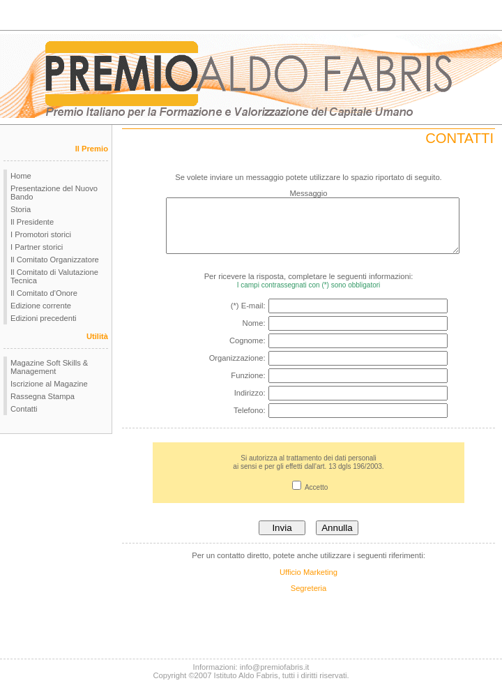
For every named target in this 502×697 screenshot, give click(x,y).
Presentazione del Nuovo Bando (54, 192)
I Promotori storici (40, 234)
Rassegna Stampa (42, 396)
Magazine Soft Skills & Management (49, 367)
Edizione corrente (40, 305)
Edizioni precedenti (43, 318)
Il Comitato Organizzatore (54, 259)
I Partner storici (36, 247)
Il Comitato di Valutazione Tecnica (54, 276)
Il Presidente (32, 222)
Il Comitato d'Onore (43, 293)
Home (20, 176)
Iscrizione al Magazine (49, 384)
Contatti (24, 409)
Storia (20, 209)
